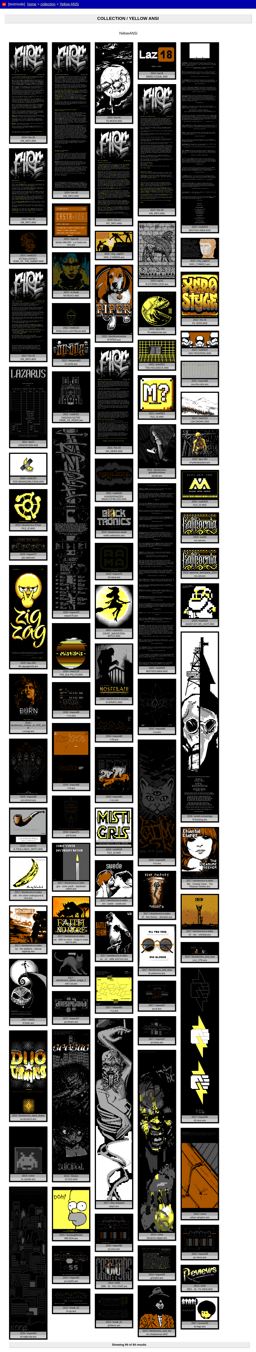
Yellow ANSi (69, 4)
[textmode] (16, 4)
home (31, 4)
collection (48, 4)
